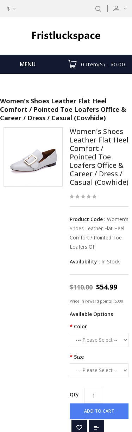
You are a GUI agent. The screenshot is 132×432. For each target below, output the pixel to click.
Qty (74, 394)
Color (80, 326)
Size (79, 356)
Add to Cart (99, 411)
